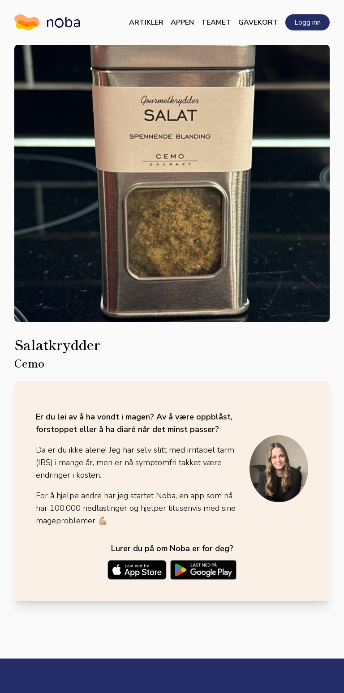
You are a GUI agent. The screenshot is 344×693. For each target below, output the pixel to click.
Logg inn (307, 22)
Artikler (146, 22)
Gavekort (258, 22)
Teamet (216, 22)
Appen (182, 22)
